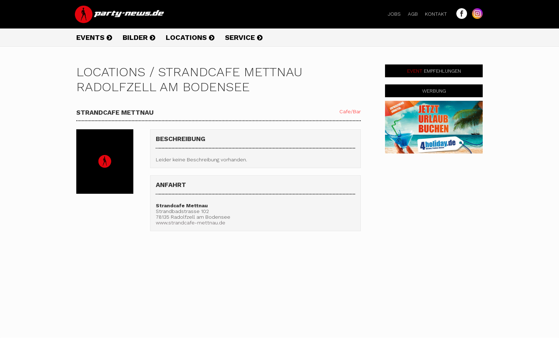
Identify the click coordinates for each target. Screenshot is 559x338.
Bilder (139, 37)
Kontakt (439, 14)
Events (94, 37)
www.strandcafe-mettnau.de (190, 222)
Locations (190, 37)
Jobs (397, 14)
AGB (416, 14)
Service (243, 37)
